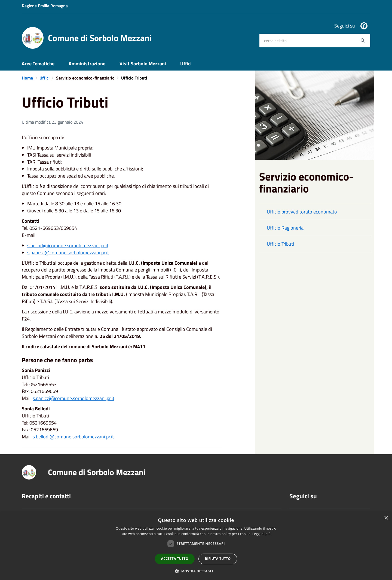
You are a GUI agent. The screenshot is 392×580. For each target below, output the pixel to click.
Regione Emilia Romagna (45, 5)
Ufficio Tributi (280, 244)
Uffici (186, 63)
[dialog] (196, 546)
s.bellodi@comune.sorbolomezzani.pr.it (67, 245)
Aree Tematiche (38, 63)
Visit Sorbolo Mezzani (143, 63)
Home (28, 78)
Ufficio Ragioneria (285, 227)
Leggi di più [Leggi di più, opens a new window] (261, 534)
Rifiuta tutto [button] (218, 558)
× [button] (386, 518)
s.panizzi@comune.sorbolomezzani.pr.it (68, 252)
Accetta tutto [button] (174, 558)
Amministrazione (87, 63)
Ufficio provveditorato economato (302, 211)
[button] (196, 570)
